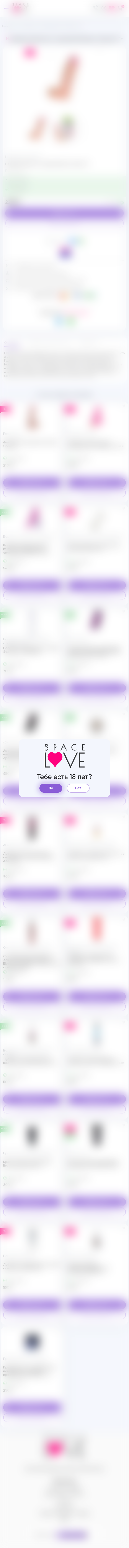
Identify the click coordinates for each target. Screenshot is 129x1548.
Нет (78, 788)
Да (51, 788)
